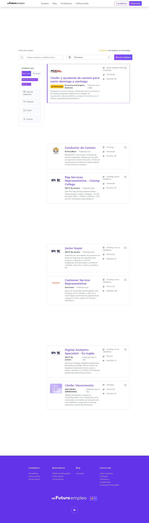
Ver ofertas (33, 473)
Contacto (104, 476)
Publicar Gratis (82, 3)
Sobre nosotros (106, 473)
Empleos (45, 3)
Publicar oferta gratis (61, 473)
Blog (55, 3)
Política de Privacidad (109, 485)
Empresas (135, 3)
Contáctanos (66, 3)
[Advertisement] (74, 29)
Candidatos (121, 3)
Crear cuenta (34, 476)
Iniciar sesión (34, 479)
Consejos (80, 473)
